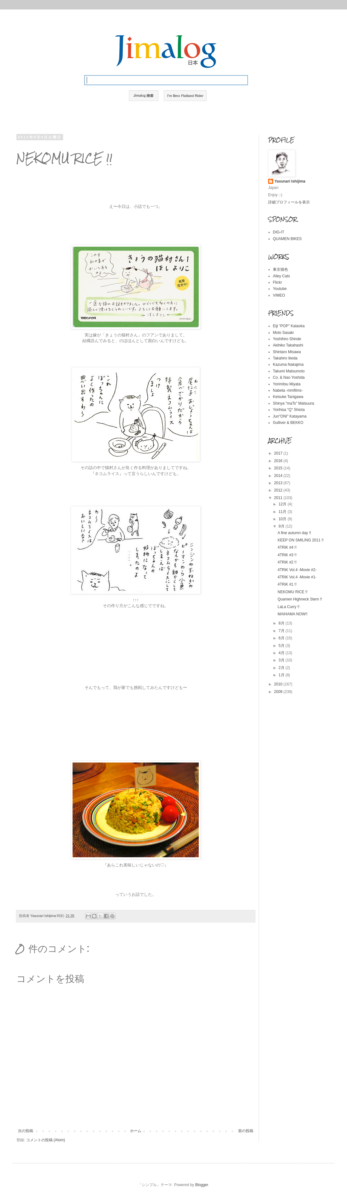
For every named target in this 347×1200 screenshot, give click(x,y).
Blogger (201, 1185)
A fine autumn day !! (294, 533)
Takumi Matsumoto (289, 371)
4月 (282, 653)
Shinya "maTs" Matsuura (293, 403)
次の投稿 (25, 1131)
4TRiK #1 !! (287, 584)
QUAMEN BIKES (287, 239)
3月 (282, 660)
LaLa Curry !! (288, 607)
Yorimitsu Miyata (287, 384)
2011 (279, 498)
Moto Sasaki (283, 332)
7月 (282, 631)
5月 (282, 645)
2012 (279, 490)
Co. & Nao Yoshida (289, 377)
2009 (279, 692)
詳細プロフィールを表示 (289, 202)
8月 (282, 623)
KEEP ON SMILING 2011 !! (301, 540)
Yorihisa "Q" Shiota (289, 409)
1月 (282, 675)
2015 (279, 468)
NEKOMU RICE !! (293, 592)
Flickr (277, 282)
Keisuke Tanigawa (288, 397)
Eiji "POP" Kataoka (289, 326)
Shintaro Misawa (287, 352)
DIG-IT (278, 232)
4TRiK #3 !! (287, 555)
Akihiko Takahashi (288, 345)
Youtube (280, 288)
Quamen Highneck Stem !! (300, 599)
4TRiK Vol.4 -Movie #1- (297, 577)
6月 (282, 638)
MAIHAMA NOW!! (293, 614)
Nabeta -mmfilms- (288, 390)
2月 (282, 668)
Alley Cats (281, 276)
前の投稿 (245, 1131)
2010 (279, 684)
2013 (279, 483)
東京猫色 (280, 269)
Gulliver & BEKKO (288, 422)
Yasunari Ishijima (289, 181)
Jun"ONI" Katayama (290, 416)
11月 (283, 512)
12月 (283, 504)
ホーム (135, 1131)
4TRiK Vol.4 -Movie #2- (297, 570)
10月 (283, 519)
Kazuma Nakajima (288, 364)
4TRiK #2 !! (287, 562)
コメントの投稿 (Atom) (45, 1140)
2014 (279, 475)
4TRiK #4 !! (287, 547)
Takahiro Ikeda (285, 358)
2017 (279, 453)
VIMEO (279, 295)
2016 (279, 461)
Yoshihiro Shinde (287, 339)
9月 (282, 526)
